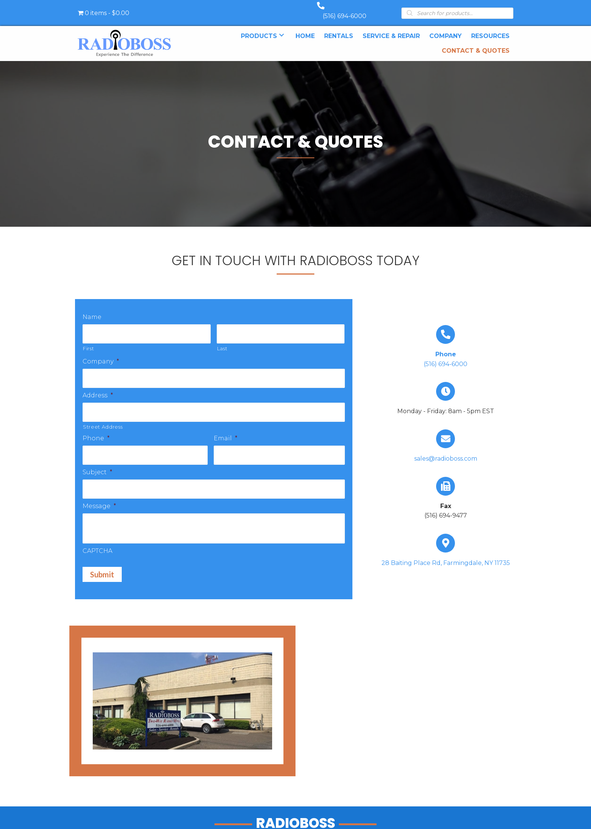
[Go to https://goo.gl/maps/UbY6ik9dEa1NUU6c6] (445, 544)
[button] (281, 27)
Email (225, 428)
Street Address (102, 417)
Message (99, 494)
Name (92, 309)
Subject (97, 460)
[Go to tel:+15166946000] (445, 340)
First (88, 340)
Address (98, 385)
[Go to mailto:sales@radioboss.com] (445, 440)
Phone (96, 428)
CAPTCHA (97, 538)
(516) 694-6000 (352, 8)
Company (101, 353)
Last (222, 340)
